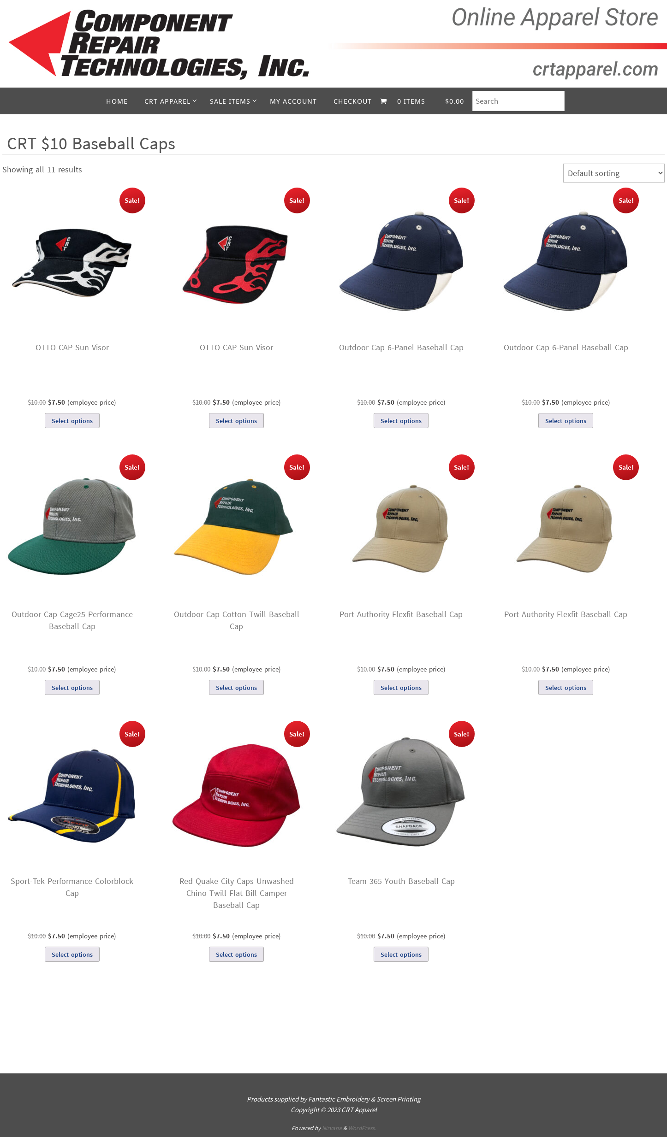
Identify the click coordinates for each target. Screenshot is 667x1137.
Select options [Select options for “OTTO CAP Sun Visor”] (72, 421)
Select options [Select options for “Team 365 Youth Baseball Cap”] (401, 954)
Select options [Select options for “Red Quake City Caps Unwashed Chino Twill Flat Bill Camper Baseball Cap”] (236, 954)
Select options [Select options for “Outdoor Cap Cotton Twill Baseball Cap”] (236, 687)
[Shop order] (614, 173)
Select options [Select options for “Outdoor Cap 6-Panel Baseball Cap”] (401, 421)
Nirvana (332, 1128)
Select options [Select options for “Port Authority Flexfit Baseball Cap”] (401, 687)
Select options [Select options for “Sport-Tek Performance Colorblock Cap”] (72, 954)
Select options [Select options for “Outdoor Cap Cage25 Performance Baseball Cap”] (72, 687)
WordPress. (362, 1128)
